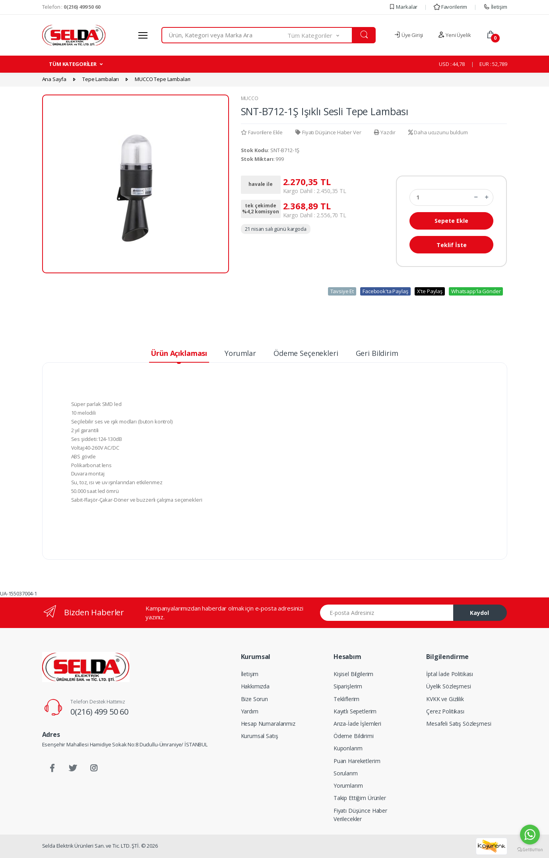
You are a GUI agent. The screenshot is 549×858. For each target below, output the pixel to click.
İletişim (495, 6)
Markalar (403, 6)
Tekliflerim (346, 699)
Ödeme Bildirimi (354, 736)
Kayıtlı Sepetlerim (355, 711)
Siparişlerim (348, 686)
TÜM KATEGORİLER (73, 64)
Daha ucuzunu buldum (438, 132)
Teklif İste (451, 245)
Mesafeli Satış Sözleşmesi (458, 723)
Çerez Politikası (445, 711)
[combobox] (224, 35)
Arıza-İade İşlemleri (357, 723)
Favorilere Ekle (262, 132)
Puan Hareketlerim (357, 761)
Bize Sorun (254, 699)
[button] (320, 35)
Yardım (249, 711)
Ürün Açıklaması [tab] (179, 353)
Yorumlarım (348, 785)
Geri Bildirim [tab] (377, 353)
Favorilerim (450, 6)
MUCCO (249, 98)
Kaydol (479, 612)
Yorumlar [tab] (240, 353)
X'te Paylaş (429, 291)
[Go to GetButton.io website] (530, 849)
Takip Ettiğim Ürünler (360, 798)
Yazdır (385, 132)
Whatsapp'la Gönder (476, 291)
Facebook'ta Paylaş (385, 291)
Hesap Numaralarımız (268, 723)
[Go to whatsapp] (530, 834)
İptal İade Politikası (449, 674)
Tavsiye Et (342, 291)
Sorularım (346, 773)
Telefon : (71, 6)
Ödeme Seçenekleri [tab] (306, 353)
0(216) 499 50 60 (99, 711)
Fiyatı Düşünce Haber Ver (328, 132)
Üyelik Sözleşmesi (448, 686)
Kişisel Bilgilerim (353, 674)
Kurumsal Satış (259, 736)
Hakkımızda (255, 686)
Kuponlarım (348, 748)
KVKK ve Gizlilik (445, 699)
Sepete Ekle (451, 220)
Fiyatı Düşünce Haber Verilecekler (360, 815)
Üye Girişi (408, 35)
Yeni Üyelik (454, 35)
